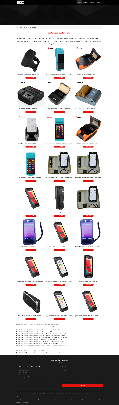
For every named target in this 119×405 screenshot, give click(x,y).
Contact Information (59, 360)
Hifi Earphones (62, 399)
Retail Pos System (53, 399)
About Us (85, 2)
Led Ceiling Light (37, 399)
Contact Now (31, 77)
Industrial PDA (19, 324)
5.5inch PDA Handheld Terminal (31, 326)
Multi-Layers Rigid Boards (73, 399)
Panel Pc (45, 399)
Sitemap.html (85, 393)
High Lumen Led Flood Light (87, 399)
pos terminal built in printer (30, 27)
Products (92, 2)
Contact (98, 2)
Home (79, 2)
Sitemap (80, 393)
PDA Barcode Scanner (28, 324)
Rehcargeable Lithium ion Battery (24, 399)
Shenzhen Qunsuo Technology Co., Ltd (57, 393)
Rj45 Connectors (25, 402)
